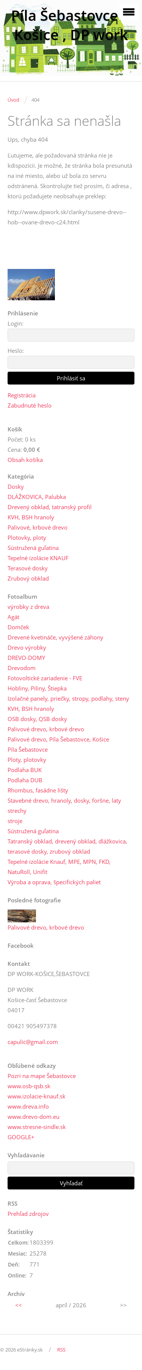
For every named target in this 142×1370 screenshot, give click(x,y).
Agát (13, 617)
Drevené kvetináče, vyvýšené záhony (55, 637)
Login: (15, 323)
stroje (15, 821)
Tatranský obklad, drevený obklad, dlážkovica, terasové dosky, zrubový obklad (67, 846)
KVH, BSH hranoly (31, 517)
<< (18, 1305)
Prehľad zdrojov (28, 1213)
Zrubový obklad (28, 578)
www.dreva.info (28, 1106)
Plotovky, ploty (27, 537)
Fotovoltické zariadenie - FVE (45, 678)
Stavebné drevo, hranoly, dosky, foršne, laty (64, 800)
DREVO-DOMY (26, 657)
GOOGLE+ (21, 1137)
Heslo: (16, 350)
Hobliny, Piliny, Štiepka (37, 688)
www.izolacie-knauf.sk (37, 1096)
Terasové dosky (28, 568)
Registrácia (22, 395)
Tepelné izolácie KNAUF (38, 558)
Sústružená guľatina (33, 547)
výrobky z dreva (28, 606)
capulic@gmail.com (33, 1042)
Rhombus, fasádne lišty (38, 790)
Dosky (16, 486)
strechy (17, 810)
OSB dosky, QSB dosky (37, 719)
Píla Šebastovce (28, 749)
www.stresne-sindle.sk (37, 1127)
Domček (18, 627)
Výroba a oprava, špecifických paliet (54, 882)
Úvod (13, 99)
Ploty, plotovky (27, 759)
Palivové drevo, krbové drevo (46, 729)
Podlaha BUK (25, 770)
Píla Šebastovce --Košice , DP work (71, 25)
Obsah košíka (25, 459)
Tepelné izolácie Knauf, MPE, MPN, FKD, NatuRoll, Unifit (59, 867)
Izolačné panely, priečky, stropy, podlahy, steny (68, 698)
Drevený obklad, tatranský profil (50, 507)
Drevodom (22, 668)
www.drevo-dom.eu (33, 1116)
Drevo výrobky (27, 647)
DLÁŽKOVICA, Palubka (37, 496)
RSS (61, 1349)
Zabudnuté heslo (29, 405)
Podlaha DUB (25, 780)
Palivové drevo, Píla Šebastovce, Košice (58, 739)
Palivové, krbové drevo (37, 527)
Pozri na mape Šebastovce (42, 1076)
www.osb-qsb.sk (29, 1086)
